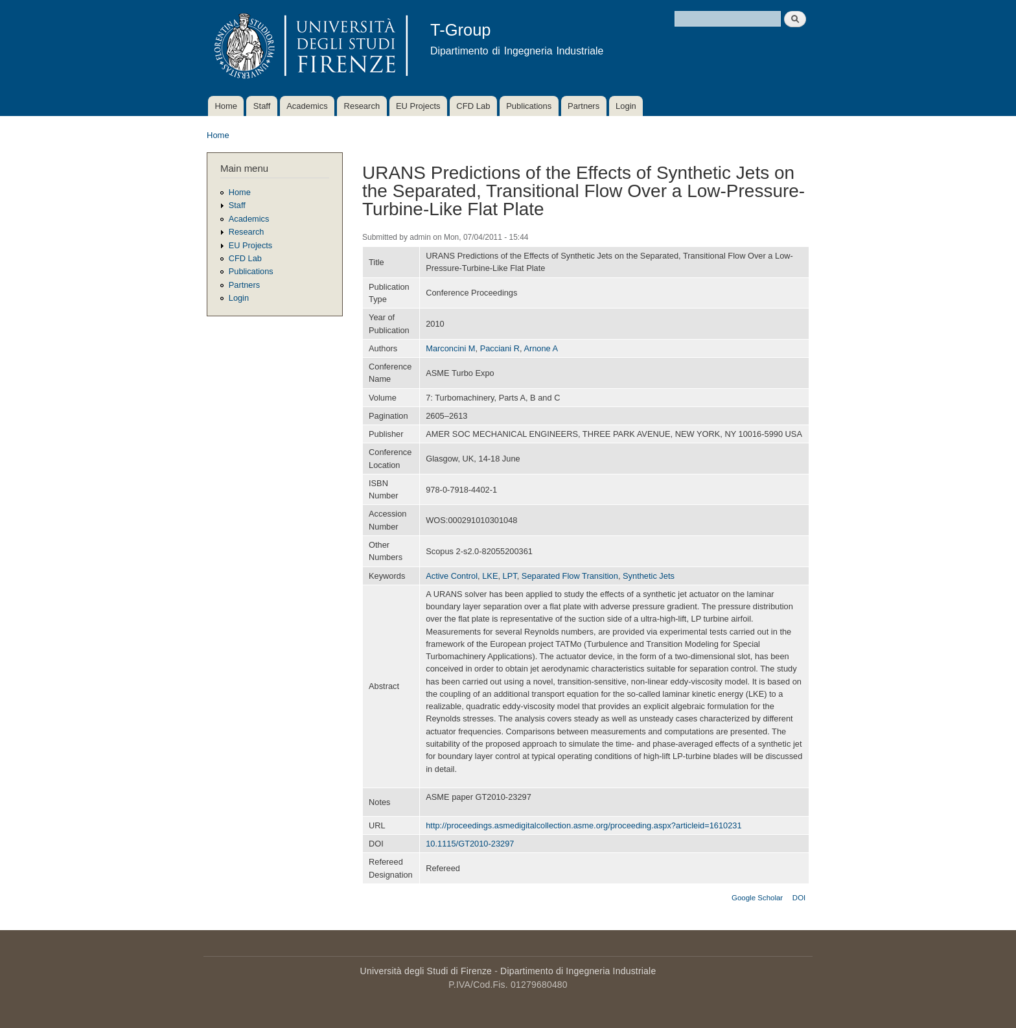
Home (225, 106)
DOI (798, 898)
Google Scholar (757, 898)
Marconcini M (450, 348)
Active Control (452, 576)
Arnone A (541, 348)
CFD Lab (473, 106)
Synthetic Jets (649, 576)
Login (626, 106)
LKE (490, 576)
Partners (583, 106)
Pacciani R (500, 348)
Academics (307, 106)
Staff (262, 106)
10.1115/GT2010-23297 (470, 843)
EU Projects (418, 106)
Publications (528, 106)
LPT (510, 576)
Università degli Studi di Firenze (426, 971)
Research (362, 106)
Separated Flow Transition (570, 576)
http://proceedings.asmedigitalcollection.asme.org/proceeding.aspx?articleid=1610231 (583, 825)
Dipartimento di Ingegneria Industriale (578, 971)
